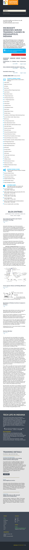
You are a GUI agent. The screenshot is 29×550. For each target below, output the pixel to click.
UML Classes (6, 157)
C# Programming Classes (9, 97)
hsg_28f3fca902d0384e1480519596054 (11, 22)
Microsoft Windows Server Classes (10, 137)
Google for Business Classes (9, 178)
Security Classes (7, 149)
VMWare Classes (7, 158)
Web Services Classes (8, 162)
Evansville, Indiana (7, 499)
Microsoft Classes (7, 130)
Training (8, 20)
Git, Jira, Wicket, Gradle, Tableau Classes (11, 116)
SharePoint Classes (7, 151)
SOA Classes (6, 153)
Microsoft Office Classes (8, 180)
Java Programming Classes (9, 120)
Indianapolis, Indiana (7, 21)
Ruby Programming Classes (9, 145)
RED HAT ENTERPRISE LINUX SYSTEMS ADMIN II (14, 200)
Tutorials (5, 524)
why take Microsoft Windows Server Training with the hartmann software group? (12, 459)
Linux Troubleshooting (8, 188)
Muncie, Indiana (21, 499)
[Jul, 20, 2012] (5, 305)
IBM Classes (6, 118)
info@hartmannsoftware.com (20, 528)
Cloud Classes (7, 103)
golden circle (8, 403)
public (17, 43)
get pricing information (18, 54)
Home (4, 20)
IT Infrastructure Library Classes (10, 175)
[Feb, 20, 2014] (5, 221)
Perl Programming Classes (9, 141)
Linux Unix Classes (7, 126)
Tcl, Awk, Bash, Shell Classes (9, 155)
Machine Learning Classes (9, 128)
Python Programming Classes (9, 143)
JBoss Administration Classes (9, 122)
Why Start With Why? (7, 331)
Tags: (4, 222)
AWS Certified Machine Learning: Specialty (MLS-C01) (14, 191)
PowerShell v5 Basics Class (8, 71)
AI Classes (6, 86)
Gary (4, 503)
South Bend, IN (9, 502)
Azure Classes (7, 91)
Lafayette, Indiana (16, 502)
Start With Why (12, 355)
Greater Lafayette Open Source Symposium (11, 438)
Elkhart (18, 498)
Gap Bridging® (6, 520)
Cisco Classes (6, 101)
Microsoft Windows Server (16, 20)
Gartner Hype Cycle (8, 260)
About (4, 526)
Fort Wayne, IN (15, 499)
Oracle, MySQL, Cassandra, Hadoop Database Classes (14, 139)
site (16, 357)
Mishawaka (12, 500)
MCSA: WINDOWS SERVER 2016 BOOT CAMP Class (14, 67)
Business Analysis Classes (9, 173)
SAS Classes (6, 147)
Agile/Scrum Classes (8, 84)
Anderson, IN (13, 498)
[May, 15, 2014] (5, 287)
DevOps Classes (7, 113)
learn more (6, 474)
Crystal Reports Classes (8, 107)
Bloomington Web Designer (20, 439)
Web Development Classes (9, 160)
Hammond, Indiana (6, 498)
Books (4, 529)
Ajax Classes (6, 88)
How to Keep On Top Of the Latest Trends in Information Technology (12, 219)
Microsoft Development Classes (10, 132)
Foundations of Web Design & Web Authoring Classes (14, 115)
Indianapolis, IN (18, 500)
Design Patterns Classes (8, 111)
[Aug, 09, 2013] (5, 332)
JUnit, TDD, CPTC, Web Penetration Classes (12, 124)
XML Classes (6, 166)
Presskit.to (14, 375)
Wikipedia (8, 357)
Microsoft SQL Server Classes (9, 133)
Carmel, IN (22, 502)
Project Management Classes (9, 182)
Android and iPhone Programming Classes (12, 90)
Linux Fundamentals (8, 197)
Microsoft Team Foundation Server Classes (12, 135)
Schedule (5, 521)
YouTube (9, 359)
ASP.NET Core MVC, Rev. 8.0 (9, 194)
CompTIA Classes (7, 105)
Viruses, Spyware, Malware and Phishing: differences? (14, 285)
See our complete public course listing (11, 203)
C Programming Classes (8, 95)
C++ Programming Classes (9, 99)
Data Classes (6, 109)
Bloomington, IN (6, 500)
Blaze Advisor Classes (8, 93)
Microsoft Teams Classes (9, 176)
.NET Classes (6, 82)
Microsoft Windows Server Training (14, 47)
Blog (4, 525)
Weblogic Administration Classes (10, 164)
